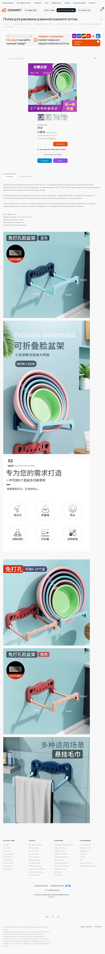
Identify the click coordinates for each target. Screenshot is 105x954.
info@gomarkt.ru (53, 890)
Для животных (8, 854)
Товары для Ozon (60, 848)
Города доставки (79, 3)
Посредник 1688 (59, 869)
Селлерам (37, 3)
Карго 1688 (58, 875)
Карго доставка (34, 860)
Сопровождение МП (61, 857)
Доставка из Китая (23, 3)
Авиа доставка (34, 857)
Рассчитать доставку (66, 10)
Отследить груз (84, 10)
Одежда (6, 845)
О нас (47, 3)
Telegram (52, 916)
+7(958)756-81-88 (57, 886)
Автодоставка (34, 848)
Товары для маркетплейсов (63, 845)
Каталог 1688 (9, 840)
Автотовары (7, 866)
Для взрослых (8, 860)
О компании (85, 840)
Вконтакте (47, 916)
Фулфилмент (56, 3)
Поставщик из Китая (61, 866)
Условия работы (8, 3)
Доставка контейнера (36, 869)
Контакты (92, 3)
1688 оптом (58, 872)
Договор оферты (85, 863)
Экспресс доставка (36, 872)
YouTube (58, 916)
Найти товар (49, 10)
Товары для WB (59, 851)
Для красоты (7, 857)
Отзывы (67, 3)
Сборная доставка (35, 866)
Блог (81, 860)
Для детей (7, 848)
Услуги (32, 840)
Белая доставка (34, 875)
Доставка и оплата (26, 176)
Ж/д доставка (33, 854)
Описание (9, 176)
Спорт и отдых (8, 863)
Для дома (6, 851)
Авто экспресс (34, 851)
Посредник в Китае (61, 863)
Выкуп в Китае (59, 860)
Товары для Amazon (61, 854)
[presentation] (37, 117)
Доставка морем (34, 863)
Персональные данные (88, 866)
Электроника (7, 869)
